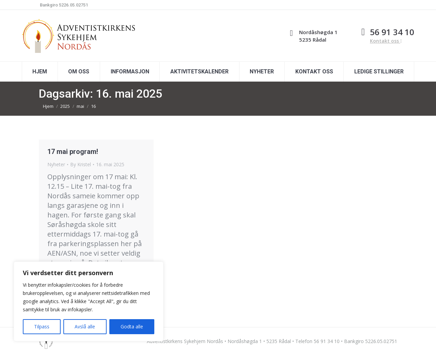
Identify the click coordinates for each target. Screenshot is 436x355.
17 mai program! (72, 151)
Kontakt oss (386, 41)
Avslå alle (85, 326)
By (80, 164)
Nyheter (56, 164)
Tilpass (41, 326)
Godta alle (132, 326)
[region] (89, 301)
